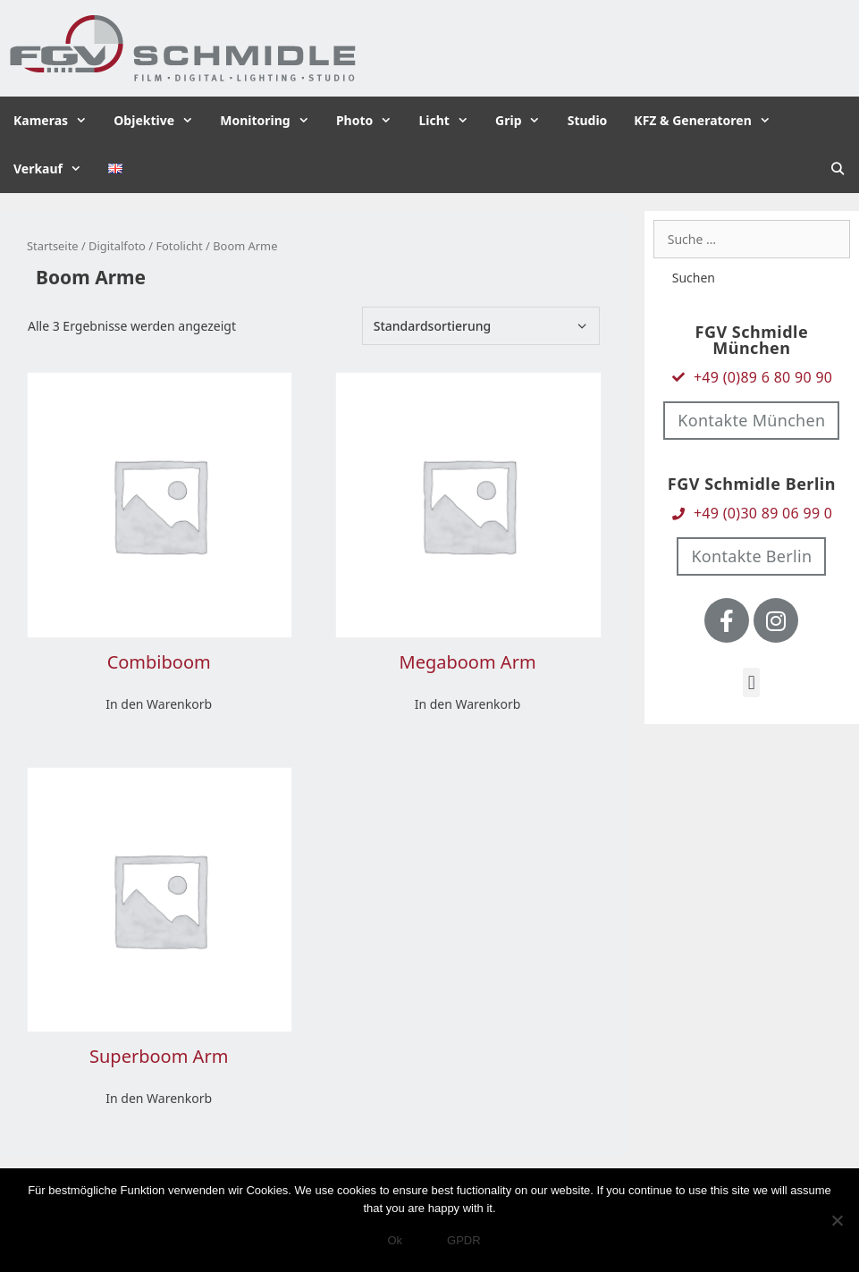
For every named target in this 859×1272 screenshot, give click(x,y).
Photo (371, 121)
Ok (394, 1240)
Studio (588, 120)
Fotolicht (179, 246)
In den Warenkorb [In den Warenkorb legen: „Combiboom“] (158, 703)
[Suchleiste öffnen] (837, 169)
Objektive (160, 121)
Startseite (53, 246)
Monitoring (271, 121)
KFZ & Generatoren (709, 121)
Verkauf (54, 169)
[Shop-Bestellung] (481, 326)
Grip (524, 121)
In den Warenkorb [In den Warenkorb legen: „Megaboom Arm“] (468, 703)
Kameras (56, 121)
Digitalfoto (117, 246)
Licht (450, 121)
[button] (751, 682)
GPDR (464, 1240)
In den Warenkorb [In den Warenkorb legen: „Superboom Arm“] (158, 1098)
